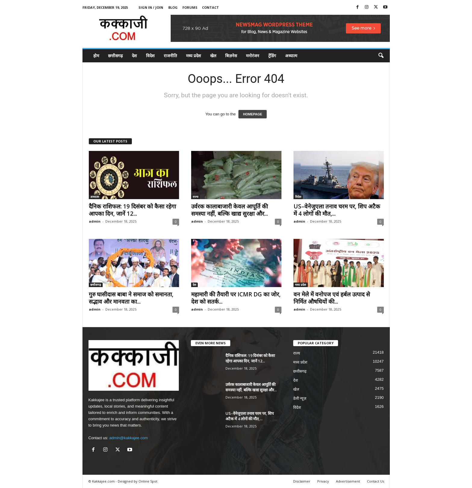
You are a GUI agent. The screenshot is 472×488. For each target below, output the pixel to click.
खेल (213, 55)
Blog (173, 7)
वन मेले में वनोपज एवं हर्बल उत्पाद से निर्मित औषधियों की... (331, 297)
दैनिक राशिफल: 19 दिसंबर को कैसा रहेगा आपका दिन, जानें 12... (132, 209)
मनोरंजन (252, 55)
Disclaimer (301, 481)
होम (96, 55)
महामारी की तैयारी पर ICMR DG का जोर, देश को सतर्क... (236, 297)
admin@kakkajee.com (128, 438)
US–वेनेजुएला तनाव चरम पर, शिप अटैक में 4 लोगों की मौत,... (336, 209)
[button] (380, 55)
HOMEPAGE (252, 114)
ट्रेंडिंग (272, 55)
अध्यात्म (291, 55)
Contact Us (375, 481)
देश (134, 55)
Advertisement (348, 481)
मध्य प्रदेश (193, 55)
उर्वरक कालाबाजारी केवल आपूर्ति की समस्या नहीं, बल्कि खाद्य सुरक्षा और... (229, 209)
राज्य (195, 197)
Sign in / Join (150, 7)
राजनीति (170, 55)
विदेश (150, 55)
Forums (189, 7)
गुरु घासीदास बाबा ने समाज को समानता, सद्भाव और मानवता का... (131, 297)
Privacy (323, 481)
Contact (210, 7)
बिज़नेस (231, 55)
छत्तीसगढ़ (115, 55)
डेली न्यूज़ (300, 398)
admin (95, 221)
